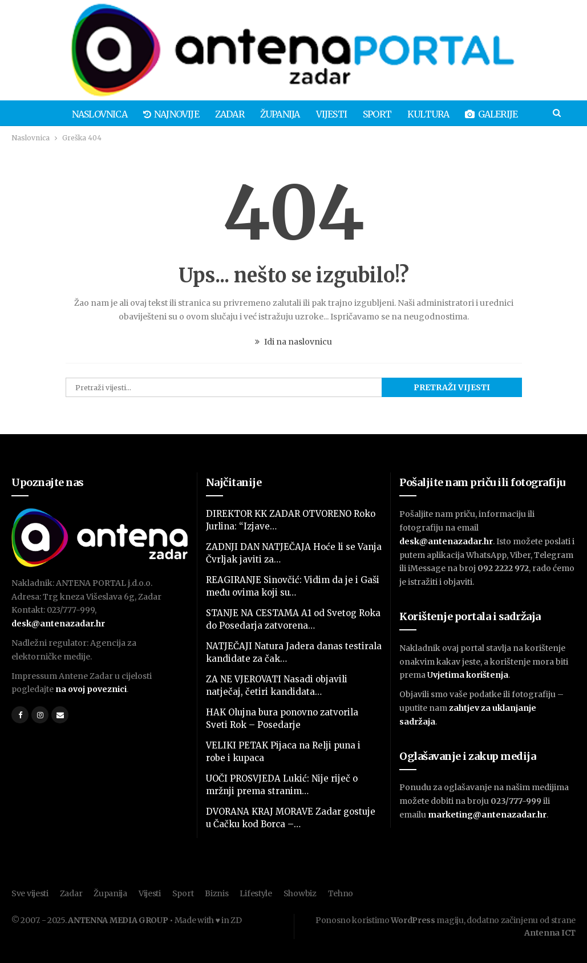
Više (529, 114)
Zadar (204, 114)
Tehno (341, 893)
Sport (357, 114)
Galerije (475, 114)
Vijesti (309, 114)
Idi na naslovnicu (293, 342)
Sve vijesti (29, 893)
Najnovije (144, 114)
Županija (257, 114)
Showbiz (300, 893)
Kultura (410, 114)
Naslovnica (71, 114)
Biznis (216, 893)
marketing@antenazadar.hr (487, 815)
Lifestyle (256, 893)
